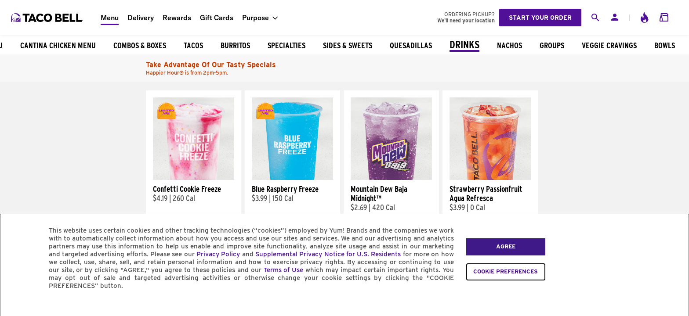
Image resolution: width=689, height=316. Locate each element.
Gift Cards (216, 17)
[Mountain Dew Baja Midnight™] (391, 177)
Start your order (540, 17)
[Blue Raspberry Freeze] (292, 177)
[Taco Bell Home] (48, 17)
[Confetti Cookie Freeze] (193, 177)
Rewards (177, 17)
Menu (110, 17)
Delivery (140, 17)
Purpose (255, 17)
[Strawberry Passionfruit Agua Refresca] (490, 177)
